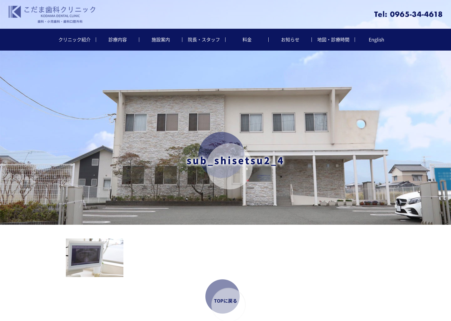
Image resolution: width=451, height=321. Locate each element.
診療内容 (117, 39)
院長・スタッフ (204, 39)
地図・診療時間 (333, 39)
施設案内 (161, 39)
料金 (247, 39)
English (376, 39)
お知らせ (290, 39)
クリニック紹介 (74, 39)
